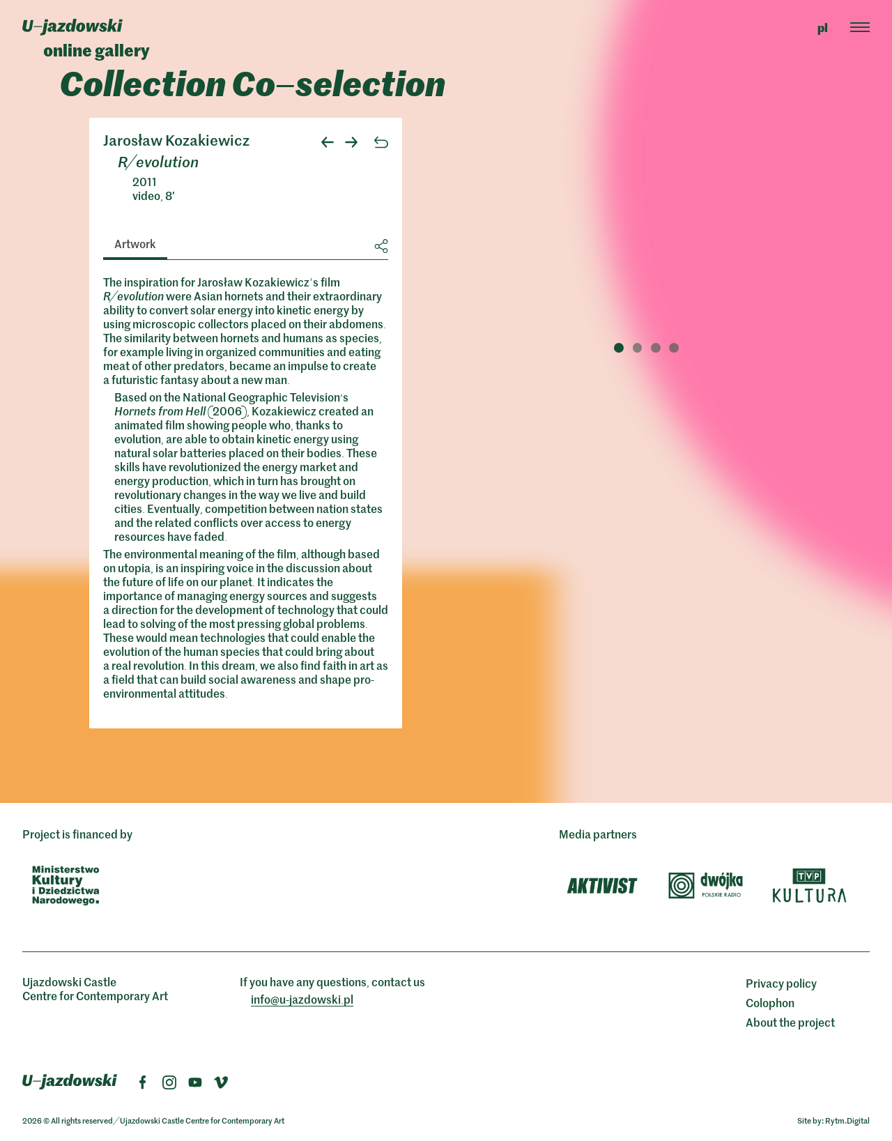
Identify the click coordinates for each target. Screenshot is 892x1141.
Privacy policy (781, 982)
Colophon (770, 1002)
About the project (790, 1021)
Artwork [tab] (135, 243)
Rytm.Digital (847, 1120)
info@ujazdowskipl (302, 998)
